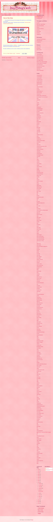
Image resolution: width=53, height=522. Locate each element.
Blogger (32, 519)
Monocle (38, 27)
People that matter (39, 300)
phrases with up (39, 314)
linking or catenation (40, 259)
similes (38, 368)
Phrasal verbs (39, 313)
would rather (38, 457)
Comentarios (47, 470)
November (38, 288)
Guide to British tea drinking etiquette (42, 210)
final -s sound (39, 191)
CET (37, 133)
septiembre (40, 488)
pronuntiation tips (39, 67)
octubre (40, 486)
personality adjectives (40, 307)
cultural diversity (39, 166)
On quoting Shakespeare (40, 294)
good (37, 207)
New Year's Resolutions (40, 282)
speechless (38, 387)
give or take (38, 205)
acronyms (38, 89)
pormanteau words (39, 323)
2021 (38, 472)
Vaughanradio (39, 34)
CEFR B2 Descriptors (40, 57)
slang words (38, 374)
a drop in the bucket (40, 86)
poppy (38, 320)
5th (37, 85)
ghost (37, 204)
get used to (38, 201)
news (37, 284)
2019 (38, 475)
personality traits (39, 308)
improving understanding (40, 239)
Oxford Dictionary (39, 40)
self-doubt (38, 355)
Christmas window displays (41, 140)
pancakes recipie (39, 298)
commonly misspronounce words (41, 146)
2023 (38, 469)
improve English (39, 234)
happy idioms (39, 217)
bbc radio (38, 22)
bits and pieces (39, 117)
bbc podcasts (38, 48)
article (37, 98)
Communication (39, 147)
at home (38, 102)
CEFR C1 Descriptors (40, 58)
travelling (38, 419)
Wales (37, 444)
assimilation (38, 99)
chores (38, 136)
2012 (38, 503)
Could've (38, 160)
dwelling (38, 176)
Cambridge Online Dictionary (41, 39)
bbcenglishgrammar (40, 108)
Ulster (37, 429)
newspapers (38, 285)
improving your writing (40, 240)
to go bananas (39, 417)
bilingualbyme (39, 115)
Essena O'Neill (39, 188)
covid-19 (38, 162)
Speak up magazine (39, 385)
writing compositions (40, 460)
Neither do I (38, 279)
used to (38, 437)
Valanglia (39, 513)
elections (38, 179)
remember (38, 339)
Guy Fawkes (38, 211)
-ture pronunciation (39, 79)
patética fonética (39, 49)
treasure (38, 420)
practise (38, 327)
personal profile (39, 304)
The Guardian (39, 31)
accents (38, 88)
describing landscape (40, 173)
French (38, 198)
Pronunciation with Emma (40, 66)
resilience (38, 343)
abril (39, 493)
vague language (39, 440)
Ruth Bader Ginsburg (40, 346)
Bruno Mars (38, 127)
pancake (38, 295)
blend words (38, 118)
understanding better (40, 430)
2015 (38, 482)
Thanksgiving (39, 403)
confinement (38, 152)
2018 (38, 477)
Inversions (38, 249)
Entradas (47, 468)
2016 (38, 480)
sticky (37, 388)
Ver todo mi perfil (39, 18)
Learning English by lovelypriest (41, 63)
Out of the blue (8, 18)
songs (37, 381)
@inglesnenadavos (39, 82)
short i (38, 361)
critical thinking (39, 163)
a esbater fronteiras (41, 508)
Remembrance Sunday (40, 340)
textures (38, 401)
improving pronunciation (40, 237)
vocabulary (38, 443)
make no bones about (40, 265)
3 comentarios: (18, 53)
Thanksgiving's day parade (41, 406)
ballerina (38, 104)
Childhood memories (40, 134)
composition (38, 150)
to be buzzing (39, 414)
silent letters (38, 366)
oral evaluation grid (39, 64)
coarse (38, 143)
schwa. (38, 349)
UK (37, 427)
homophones (38, 224)
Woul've (38, 454)
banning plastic (39, 107)
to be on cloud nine (39, 416)
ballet (37, 105)
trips (37, 423)
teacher (38, 397)
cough (37, 159)
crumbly (38, 165)
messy (38, 272)
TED (37, 400)
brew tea (38, 124)
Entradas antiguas (31, 57)
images (38, 233)
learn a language (39, 256)
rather (37, 336)
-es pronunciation (39, 76)
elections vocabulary (40, 181)
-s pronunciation (39, 78)
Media (38, 269)
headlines (38, 221)
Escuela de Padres (40, 511)
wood (37, 450)
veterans (38, 441)
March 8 (38, 268)
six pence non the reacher (40, 369)
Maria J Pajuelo (40, 16)
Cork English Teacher (40, 60)
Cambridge (38, 130)
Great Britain (39, 208)
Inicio (19, 57)
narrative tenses (39, 278)
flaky (37, 192)
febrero (40, 496)
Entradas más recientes (6, 57)
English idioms (39, 185)
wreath (38, 459)
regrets (38, 337)
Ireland (38, 250)
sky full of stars (39, 371)
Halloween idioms (39, 214)
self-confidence (39, 353)
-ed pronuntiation (39, 54)
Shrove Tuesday (39, 365)
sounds (38, 384)
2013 (38, 501)
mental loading (39, 271)
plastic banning (39, 317)
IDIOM (15, 45)
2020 (38, 474)
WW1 (37, 462)
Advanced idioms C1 (40, 91)
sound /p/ (38, 382)
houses (38, 226)
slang (37, 372)
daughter (38, 169)
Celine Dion (38, 131)
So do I (38, 375)
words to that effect (39, 453)
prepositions (38, 329)
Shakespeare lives (39, 358)
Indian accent (39, 243)
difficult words (39, 175)
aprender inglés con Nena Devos (41, 95)
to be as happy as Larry (40, 413)
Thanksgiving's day (39, 404)
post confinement (39, 326)
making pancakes (39, 266)
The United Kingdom (40, 410)
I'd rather (38, 230)
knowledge (38, 253)
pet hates (38, 310)
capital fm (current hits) (40, 25)
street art (38, 390)
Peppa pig (38, 301)
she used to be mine (40, 359)
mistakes (38, 275)
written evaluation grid (40, 70)
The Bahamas (39, 407)
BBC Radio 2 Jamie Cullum (41, 24)
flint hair (38, 195)
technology (38, 398)
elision (38, 182)
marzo (40, 494)
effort (37, 178)
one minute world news (40, 28)
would (38, 456)
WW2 (37, 463)
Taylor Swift (38, 394)
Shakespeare (38, 356)
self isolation (38, 352)
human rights (39, 227)
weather (38, 447)
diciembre (40, 483)
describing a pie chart (40, 172)
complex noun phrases (40, 149)
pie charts (38, 316)
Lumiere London (39, 263)
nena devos (38, 281)
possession (38, 324)
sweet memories (39, 391)
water (37, 446)
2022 (38, 471)
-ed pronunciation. (39, 75)
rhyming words (39, 345)
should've (38, 362)
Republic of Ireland (39, 342)
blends (38, 120)
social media (38, 378)
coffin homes (39, 144)
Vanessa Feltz (39, 46)
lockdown (38, 262)
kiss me (38, 252)
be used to (38, 111)
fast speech (38, 189)
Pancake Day (39, 297)
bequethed (38, 114)
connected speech (39, 153)
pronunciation (39, 330)
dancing (38, 168)
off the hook (38, 291)
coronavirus (38, 156)
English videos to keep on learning (42, 61)
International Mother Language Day (42, 246)
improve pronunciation (40, 236)
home (37, 223)
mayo (40, 489)
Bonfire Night (39, 121)
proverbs (38, 333)
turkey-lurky (38, 426)
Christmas (38, 137)
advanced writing (39, 92)
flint (37, 194)
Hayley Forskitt (39, 220)
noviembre (40, 485)
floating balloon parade (40, 197)
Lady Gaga (38, 255)
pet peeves (38, 311)
